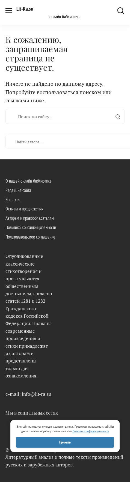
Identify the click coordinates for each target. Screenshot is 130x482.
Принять (65, 442)
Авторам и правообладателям (29, 218)
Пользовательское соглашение (30, 237)
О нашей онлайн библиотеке (28, 181)
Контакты (12, 200)
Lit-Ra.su (24, 8)
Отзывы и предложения (24, 209)
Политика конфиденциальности (30, 227)
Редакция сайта (18, 190)
